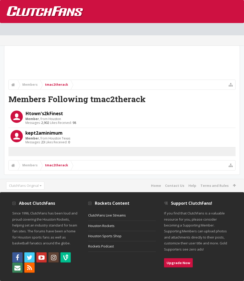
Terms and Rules (214, 185)
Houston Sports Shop (104, 236)
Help (192, 185)
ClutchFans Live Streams (107, 215)
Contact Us (174, 185)
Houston (54, 119)
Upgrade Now (178, 263)
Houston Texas (59, 138)
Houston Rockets (101, 225)
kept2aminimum (44, 133)
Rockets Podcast (101, 246)
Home (156, 185)
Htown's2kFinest (44, 113)
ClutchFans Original (24, 185)
